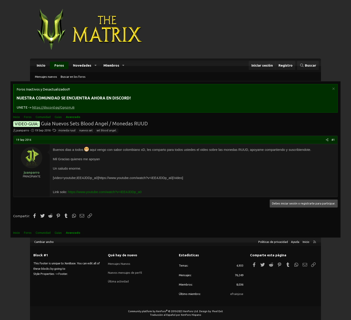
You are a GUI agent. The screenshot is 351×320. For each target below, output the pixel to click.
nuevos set (106, 131)
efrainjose (236, 293)
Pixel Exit (217, 311)
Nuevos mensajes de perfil (125, 271)
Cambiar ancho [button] (44, 241)
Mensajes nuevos (46, 76)
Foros (59, 65)
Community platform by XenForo (163, 311)
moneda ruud (87, 131)
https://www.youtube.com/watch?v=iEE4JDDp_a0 (125, 197)
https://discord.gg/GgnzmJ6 (73, 108)
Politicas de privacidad (273, 241)
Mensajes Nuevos (119, 262)
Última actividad (118, 279)
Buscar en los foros (73, 76)
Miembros (111, 65)
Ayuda (295, 241)
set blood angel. (127, 131)
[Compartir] (307, 140)
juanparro (43, 131)
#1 (313, 140)
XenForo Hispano (191, 315)
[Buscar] (308, 65)
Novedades (82, 65)
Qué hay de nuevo (122, 255)
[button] (95, 65)
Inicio (41, 65)
